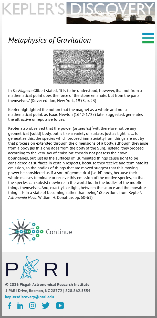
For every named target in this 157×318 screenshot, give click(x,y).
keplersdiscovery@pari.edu (29, 296)
